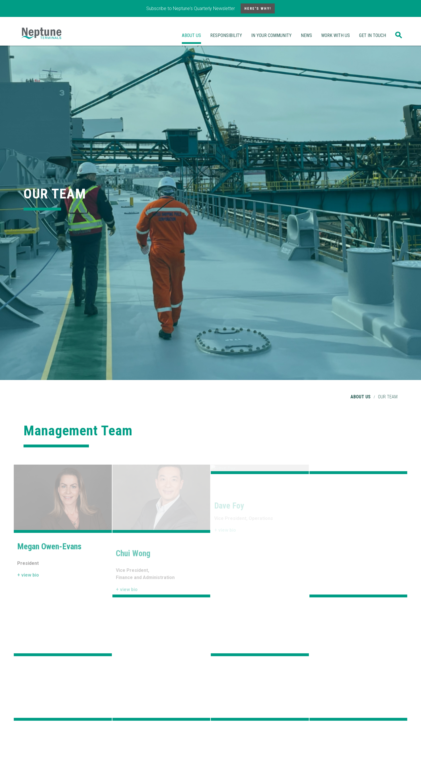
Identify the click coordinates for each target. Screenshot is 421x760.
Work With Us (335, 35)
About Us (191, 35)
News (306, 35)
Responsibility (226, 35)
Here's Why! (257, 8)
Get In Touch (372, 35)
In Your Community (271, 35)
